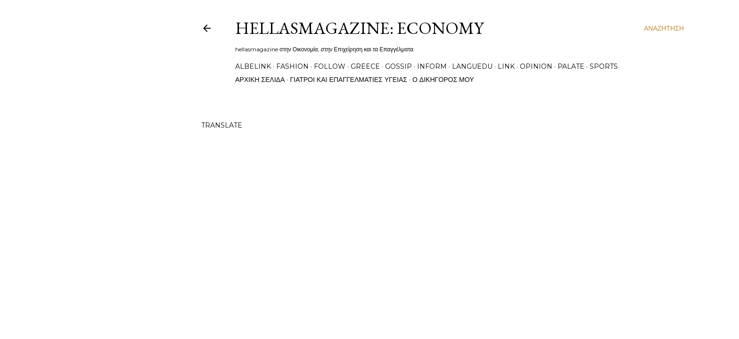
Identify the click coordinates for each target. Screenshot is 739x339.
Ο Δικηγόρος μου (443, 79)
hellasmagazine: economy (359, 28)
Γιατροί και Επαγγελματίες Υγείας (348, 79)
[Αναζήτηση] (664, 28)
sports (604, 66)
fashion (292, 66)
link (506, 66)
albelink (253, 66)
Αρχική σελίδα (260, 79)
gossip (398, 66)
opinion (536, 66)
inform (432, 66)
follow (329, 66)
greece (365, 66)
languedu (472, 66)
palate (571, 66)
